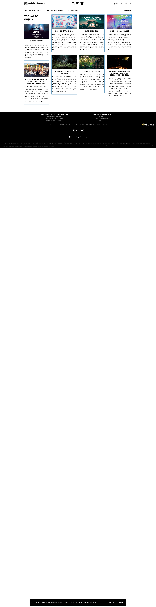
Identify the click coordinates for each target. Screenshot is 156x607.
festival (9, 145)
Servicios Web (73, 10)
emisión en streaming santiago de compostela (59, 143)
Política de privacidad (90, 124)
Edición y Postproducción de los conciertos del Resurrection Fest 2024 (36, 81)
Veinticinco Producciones (37, 3)
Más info (111, 602)
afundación (20, 146)
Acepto (121, 602)
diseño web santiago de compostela (46, 146)
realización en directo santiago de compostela (87, 145)
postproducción (88, 142)
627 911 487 (118, 4)
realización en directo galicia (119, 143)
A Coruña (73, 143)
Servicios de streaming (55, 10)
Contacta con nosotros (101, 124)
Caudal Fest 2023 (92, 31)
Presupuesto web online (54, 117)
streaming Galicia (7, 143)
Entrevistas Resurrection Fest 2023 (64, 72)
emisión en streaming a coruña (94, 143)
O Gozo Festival (36, 41)
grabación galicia (45, 145)
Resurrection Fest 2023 (92, 71)
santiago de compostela (64, 145)
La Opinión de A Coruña (143, 145)
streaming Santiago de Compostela (106, 145)
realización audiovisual (140, 142)
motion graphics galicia (138, 143)
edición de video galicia (35, 142)
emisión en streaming (97, 142)
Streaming (102, 120)
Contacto (127, 10)
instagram (77, 3)
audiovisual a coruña (25, 143)
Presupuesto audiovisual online (54, 118)
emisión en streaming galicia (109, 142)
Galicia (29, 145)
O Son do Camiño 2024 (64, 31)
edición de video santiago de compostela (58, 142)
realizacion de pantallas (17, 145)
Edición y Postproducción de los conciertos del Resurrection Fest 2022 (120, 73)
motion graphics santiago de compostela (124, 145)
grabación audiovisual (107, 143)
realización (73, 145)
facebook (73, 3)
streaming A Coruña (36, 145)
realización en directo (81, 143)
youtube (82, 3)
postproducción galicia (122, 142)
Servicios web (102, 117)
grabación (129, 143)
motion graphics (15, 143)
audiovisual (131, 142)
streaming (148, 142)
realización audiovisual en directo (76, 142)
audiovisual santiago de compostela (21, 142)
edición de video (44, 142)
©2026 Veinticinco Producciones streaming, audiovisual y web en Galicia (66, 124)
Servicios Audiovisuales (33, 10)
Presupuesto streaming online (53, 120)
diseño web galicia (13, 146)
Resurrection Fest (54, 145)
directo (135, 145)
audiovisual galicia (7, 142)
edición (25, 145)
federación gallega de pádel (30, 146)
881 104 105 (128, 4)
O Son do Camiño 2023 (119, 31)
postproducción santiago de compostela (39, 143)
